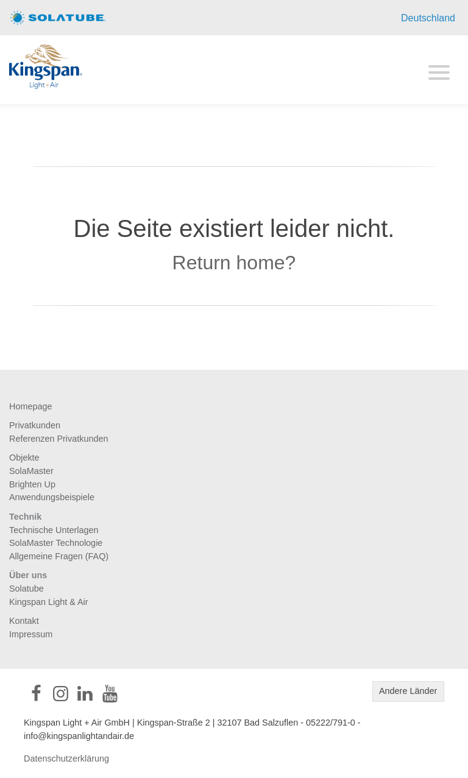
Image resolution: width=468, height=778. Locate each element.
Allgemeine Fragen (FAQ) (58, 556)
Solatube (26, 588)
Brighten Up (32, 484)
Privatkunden (34, 425)
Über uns (28, 575)
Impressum (30, 634)
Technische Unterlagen (53, 530)
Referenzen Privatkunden (58, 439)
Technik (25, 517)
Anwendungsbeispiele (51, 497)
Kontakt (24, 621)
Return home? (234, 263)
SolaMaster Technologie (55, 543)
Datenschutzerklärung (66, 758)
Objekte (24, 457)
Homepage (30, 406)
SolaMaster (31, 471)
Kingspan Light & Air (48, 602)
